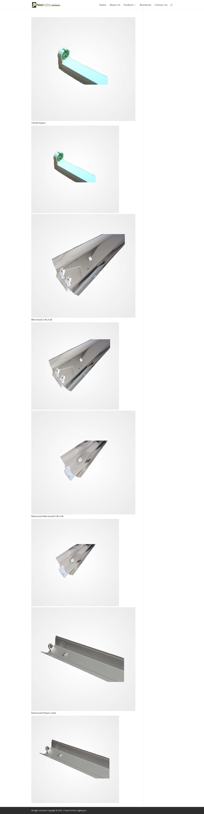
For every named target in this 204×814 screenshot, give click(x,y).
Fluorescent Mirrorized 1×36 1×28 (47, 516)
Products (129, 5)
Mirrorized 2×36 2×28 (41, 320)
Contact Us (161, 5)
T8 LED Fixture (38, 123)
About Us (115, 5)
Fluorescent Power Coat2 (43, 713)
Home (102, 5)
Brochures (145, 5)
